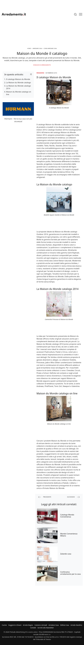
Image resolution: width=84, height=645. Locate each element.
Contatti (33, 628)
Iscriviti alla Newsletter (46, 628)
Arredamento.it (14, 14)
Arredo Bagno (28, 625)
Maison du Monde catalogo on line (18, 93)
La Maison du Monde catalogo (18, 82)
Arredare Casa (54, 625)
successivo (73, 497)
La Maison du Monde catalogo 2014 (18, 87)
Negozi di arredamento (42, 65)
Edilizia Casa (64, 625)
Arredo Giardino (76, 625)
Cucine (4, 625)
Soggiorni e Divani (14, 625)
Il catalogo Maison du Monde (18, 79)
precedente (44, 497)
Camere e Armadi (41, 625)
